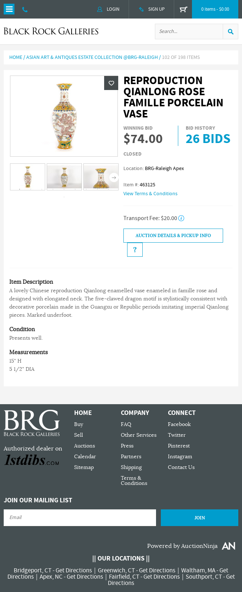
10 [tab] (64, 197)
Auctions (84, 446)
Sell (78, 435)
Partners (131, 456)
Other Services (138, 435)
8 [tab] (97, 189)
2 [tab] (30, 189)
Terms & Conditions (134, 480)
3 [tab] (42, 189)
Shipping (131, 467)
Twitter (177, 435)
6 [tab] (75, 189)
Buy (78, 424)
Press (127, 446)
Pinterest (179, 446)
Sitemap (84, 467)
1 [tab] (19, 189)
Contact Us (181, 467)
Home (15, 57)
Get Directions (74, 570)
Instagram (180, 456)
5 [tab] (64, 189)
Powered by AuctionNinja (182, 546)
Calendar (85, 456)
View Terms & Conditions (150, 193)
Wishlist (111, 83)
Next (114, 177)
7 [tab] (86, 189)
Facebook (179, 424)
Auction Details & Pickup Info (173, 236)
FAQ (126, 424)
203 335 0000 (25, 9)
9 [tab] (108, 189)
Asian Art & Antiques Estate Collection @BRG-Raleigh (92, 57)
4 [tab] (53, 189)
